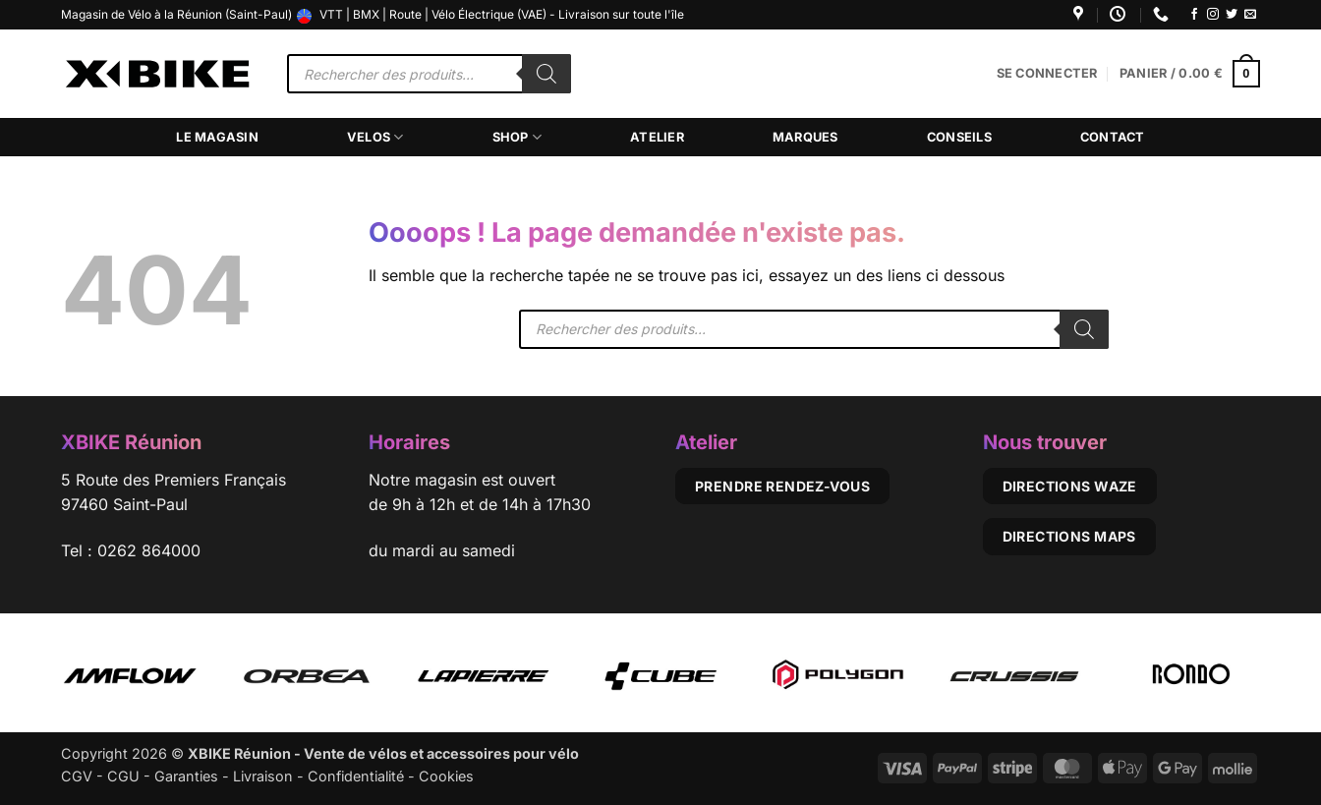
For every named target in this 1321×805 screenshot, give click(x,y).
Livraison (263, 776)
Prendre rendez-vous (782, 486)
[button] (1047, 73)
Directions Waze (1070, 486)
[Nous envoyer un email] (1250, 15)
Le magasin (217, 137)
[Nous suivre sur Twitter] (1231, 15)
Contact (1112, 137)
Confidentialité (356, 776)
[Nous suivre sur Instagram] (1213, 15)
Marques (805, 137)
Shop (517, 137)
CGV (76, 776)
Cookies (446, 776)
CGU (123, 776)
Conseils (959, 137)
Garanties (186, 776)
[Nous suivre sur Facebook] (1194, 15)
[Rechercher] (546, 73)
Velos (375, 137)
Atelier (657, 137)
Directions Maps (1069, 536)
